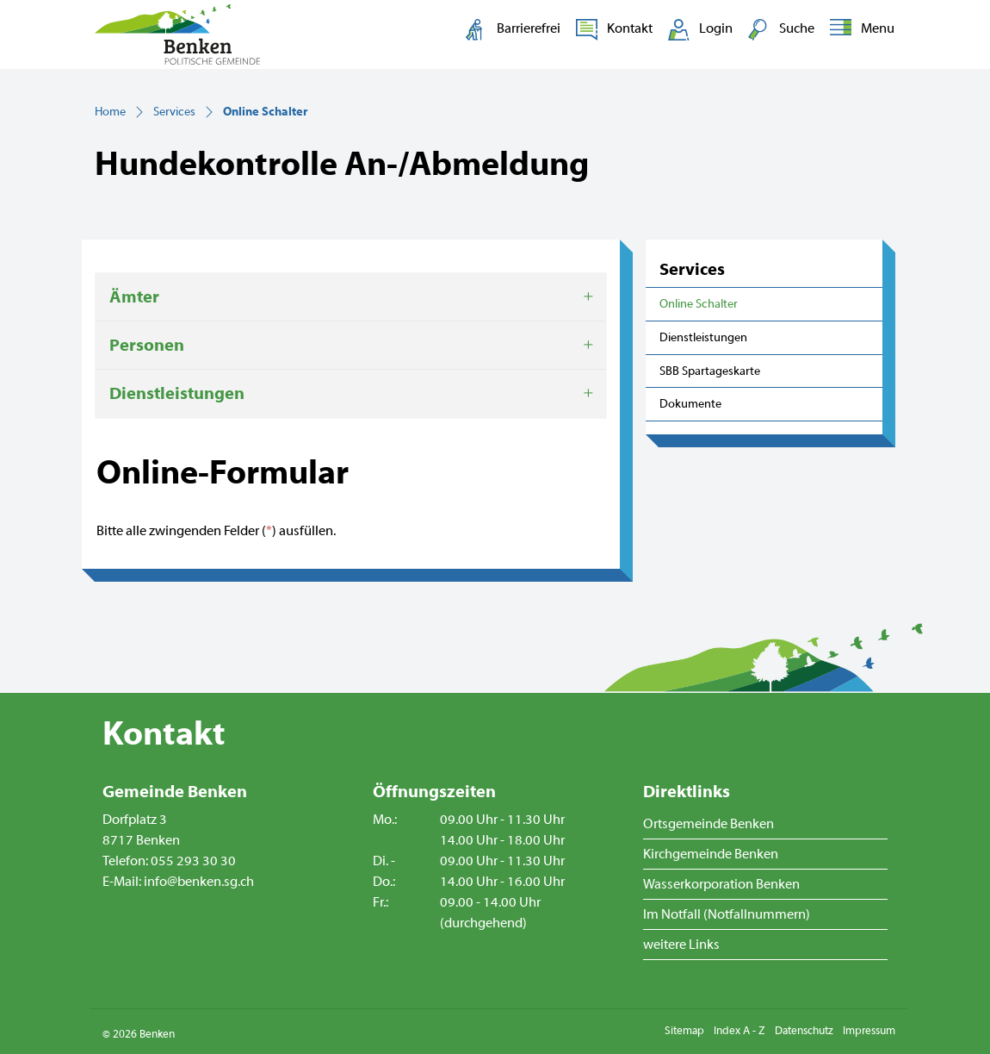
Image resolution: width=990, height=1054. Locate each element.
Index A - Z (739, 1031)
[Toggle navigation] (858, 29)
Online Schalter (699, 308)
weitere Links (681, 944)
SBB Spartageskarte (709, 371)
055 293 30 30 (193, 861)
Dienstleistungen (703, 337)
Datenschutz (804, 1031)
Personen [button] (146, 345)
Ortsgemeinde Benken (708, 824)
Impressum (869, 1031)
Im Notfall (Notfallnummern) (726, 914)
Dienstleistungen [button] (176, 393)
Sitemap (684, 1031)
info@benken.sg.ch (199, 881)
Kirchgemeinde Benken (710, 854)
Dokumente (690, 403)
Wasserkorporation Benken (721, 884)
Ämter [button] (134, 297)
